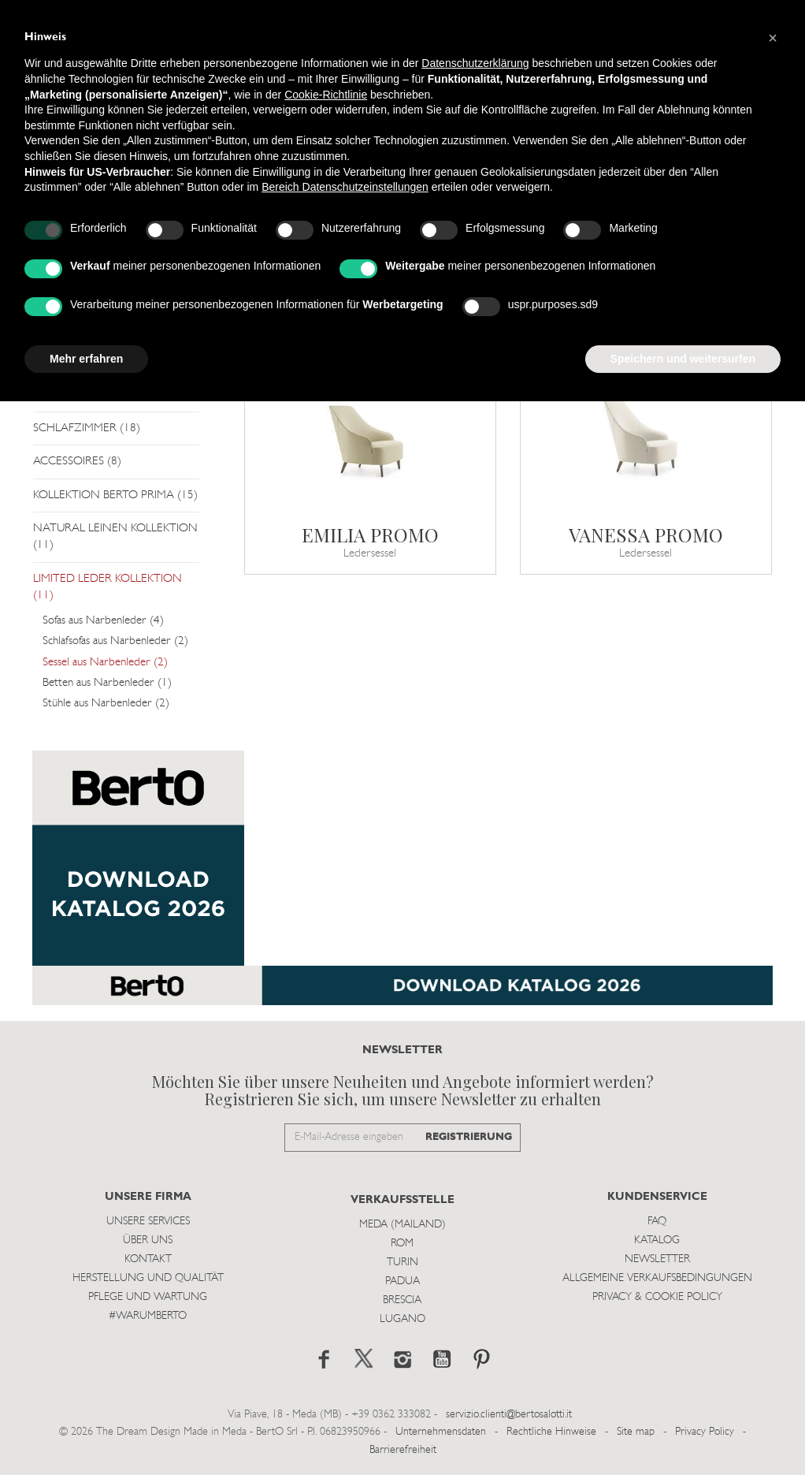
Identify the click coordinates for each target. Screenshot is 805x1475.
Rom (402, 1244)
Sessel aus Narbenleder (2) (105, 663)
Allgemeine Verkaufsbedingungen (657, 1278)
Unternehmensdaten (440, 1432)
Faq (656, 1221)
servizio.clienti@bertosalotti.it (509, 1415)
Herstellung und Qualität (148, 1278)
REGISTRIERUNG (468, 1137)
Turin (402, 1262)
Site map (636, 1432)
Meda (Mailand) (402, 1225)
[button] (772, 37)
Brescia (402, 1300)
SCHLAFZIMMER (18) (86, 428)
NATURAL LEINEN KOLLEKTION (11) (115, 537)
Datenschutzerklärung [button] (475, 63)
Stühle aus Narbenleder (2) (106, 704)
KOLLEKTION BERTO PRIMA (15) (115, 495)
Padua (402, 1281)
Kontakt (148, 1259)
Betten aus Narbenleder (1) (107, 683)
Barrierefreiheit (402, 1450)
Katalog (657, 1240)
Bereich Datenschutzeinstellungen (345, 187)
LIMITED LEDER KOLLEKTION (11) (107, 587)
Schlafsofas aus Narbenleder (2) (115, 641)
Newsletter (657, 1259)
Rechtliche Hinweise (551, 1432)
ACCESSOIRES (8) (77, 461)
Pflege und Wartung (147, 1297)
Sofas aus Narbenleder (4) (103, 621)
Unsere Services (148, 1221)
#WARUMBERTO (148, 1316)
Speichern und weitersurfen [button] (682, 358)
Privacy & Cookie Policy (657, 1297)
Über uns (147, 1240)
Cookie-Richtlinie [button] (325, 94)
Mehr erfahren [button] (86, 358)
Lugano (402, 1319)
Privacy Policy (704, 1432)
